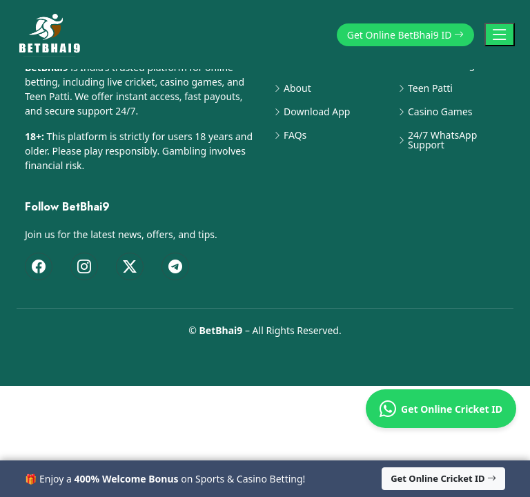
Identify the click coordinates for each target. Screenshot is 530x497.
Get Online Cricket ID (441, 408)
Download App (317, 112)
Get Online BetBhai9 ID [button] (405, 34)
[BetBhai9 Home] (52, 34)
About (297, 88)
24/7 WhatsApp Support (442, 140)
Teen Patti (430, 88)
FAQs (295, 135)
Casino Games (440, 112)
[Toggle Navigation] (499, 34)
